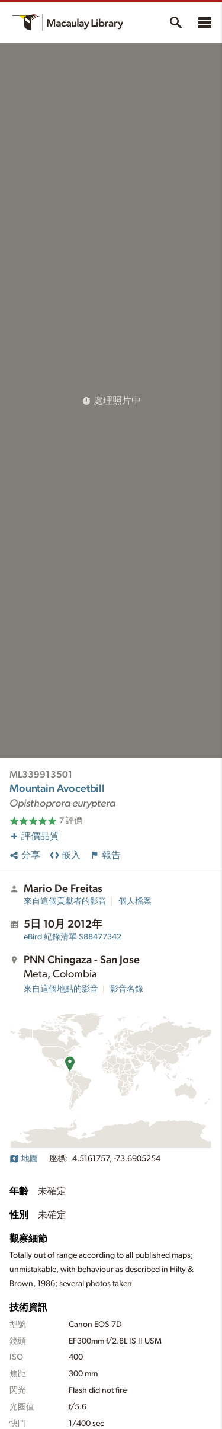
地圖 (23, 1159)
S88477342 (72, 937)
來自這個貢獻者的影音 (65, 901)
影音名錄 (126, 989)
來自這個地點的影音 (61, 989)
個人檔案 (135, 901)
